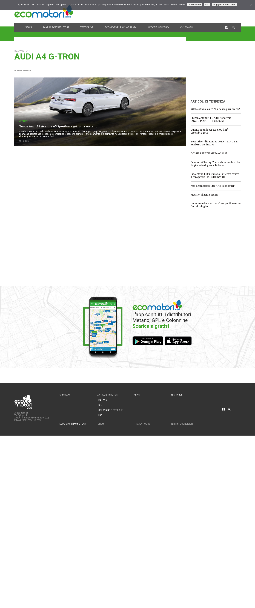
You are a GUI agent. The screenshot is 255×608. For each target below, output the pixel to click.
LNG (100, 415)
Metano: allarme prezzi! (204, 194)
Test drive (86, 27)
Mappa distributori (56, 27)
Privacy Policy (142, 424)
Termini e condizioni (182, 424)
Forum (100, 424)
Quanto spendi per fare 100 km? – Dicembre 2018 (210, 131)
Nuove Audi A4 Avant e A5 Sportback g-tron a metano (58, 126)
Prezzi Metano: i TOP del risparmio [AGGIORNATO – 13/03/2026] (211, 119)
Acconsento (194, 4)
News (28, 27)
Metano (23, 121)
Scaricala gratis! (151, 326)
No (206, 4)
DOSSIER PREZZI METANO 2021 (209, 153)
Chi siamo (186, 27)
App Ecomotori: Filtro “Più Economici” (213, 185)
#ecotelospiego (158, 27)
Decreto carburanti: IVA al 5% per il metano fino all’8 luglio (215, 205)
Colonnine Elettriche (110, 410)
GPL (100, 405)
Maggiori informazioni (224, 4)
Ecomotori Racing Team (120, 27)
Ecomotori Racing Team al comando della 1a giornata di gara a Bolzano (215, 164)
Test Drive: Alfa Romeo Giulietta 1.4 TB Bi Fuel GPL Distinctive (214, 143)
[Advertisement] (176, 11)
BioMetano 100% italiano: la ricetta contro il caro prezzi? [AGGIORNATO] (215, 176)
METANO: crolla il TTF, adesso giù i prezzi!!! (215, 109)
